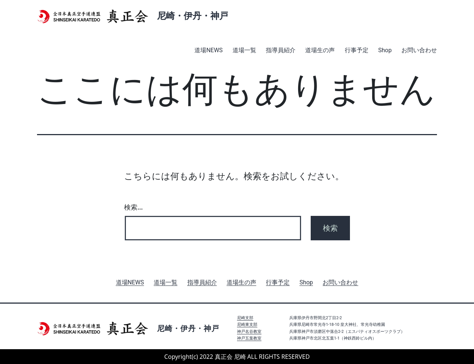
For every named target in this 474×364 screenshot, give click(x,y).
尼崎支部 (245, 317)
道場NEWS (208, 50)
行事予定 (356, 50)
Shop (384, 50)
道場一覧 (244, 50)
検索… (133, 207)
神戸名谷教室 (249, 331)
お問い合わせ (419, 50)
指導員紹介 (281, 50)
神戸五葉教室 (249, 338)
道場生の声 (320, 50)
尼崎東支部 (247, 324)
